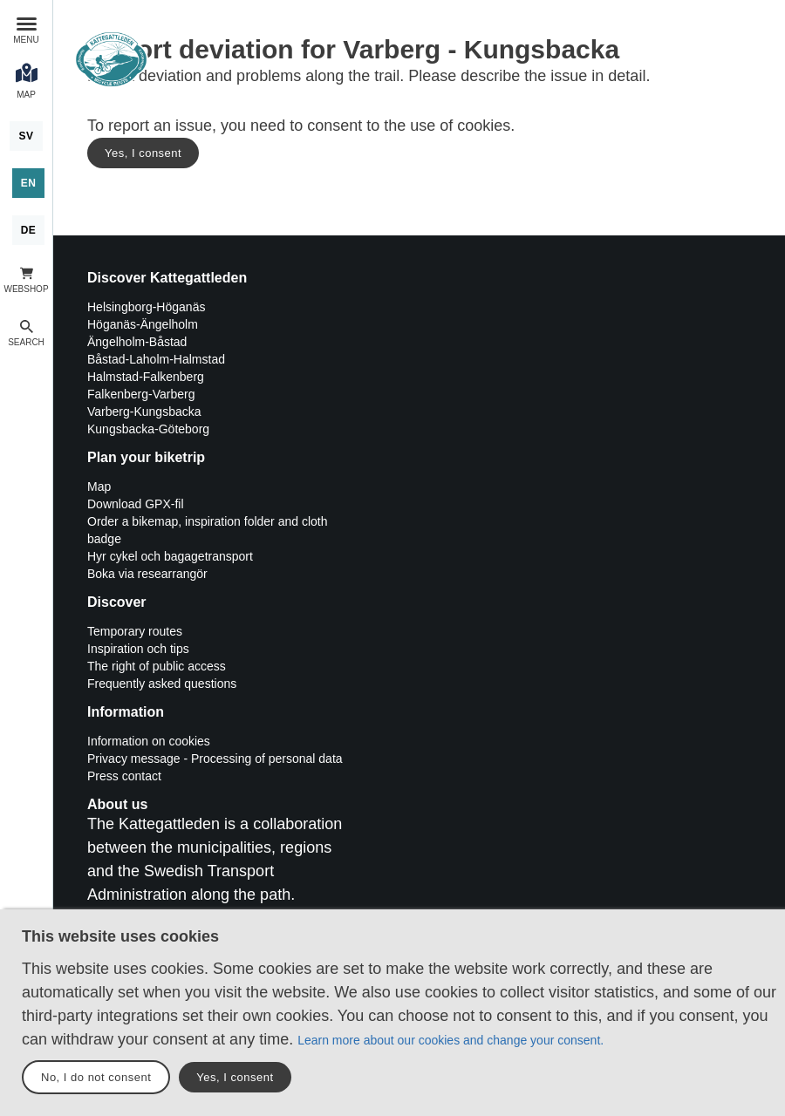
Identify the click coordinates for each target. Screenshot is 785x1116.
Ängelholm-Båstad (137, 342)
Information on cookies (148, 741)
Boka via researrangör (147, 574)
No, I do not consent (96, 1077)
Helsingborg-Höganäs (146, 307)
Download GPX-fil (135, 504)
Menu (25, 39)
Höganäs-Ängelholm (142, 324)
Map (99, 486)
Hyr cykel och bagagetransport (170, 556)
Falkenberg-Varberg (141, 394)
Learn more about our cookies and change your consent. (450, 1040)
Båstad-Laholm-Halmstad (156, 359)
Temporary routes (134, 631)
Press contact (124, 776)
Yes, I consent (143, 153)
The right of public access (156, 666)
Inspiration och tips (138, 649)
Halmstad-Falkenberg (145, 377)
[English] (28, 183)
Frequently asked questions (161, 684)
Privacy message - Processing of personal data (215, 759)
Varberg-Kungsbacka (144, 411)
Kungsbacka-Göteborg (148, 429)
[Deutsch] (28, 230)
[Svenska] (26, 136)
